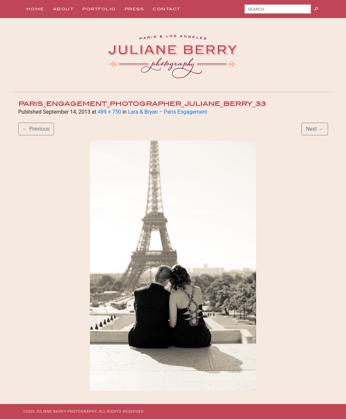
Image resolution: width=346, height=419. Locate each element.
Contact (166, 9)
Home (35, 9)
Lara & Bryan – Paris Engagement (167, 112)
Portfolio (99, 9)
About (63, 9)
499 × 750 (109, 112)
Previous (36, 129)
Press (134, 9)
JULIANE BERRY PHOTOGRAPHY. (67, 411)
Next (314, 129)
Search (318, 10)
